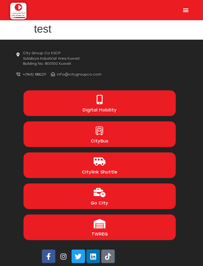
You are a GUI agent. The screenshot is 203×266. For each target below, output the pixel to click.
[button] (185, 9)
